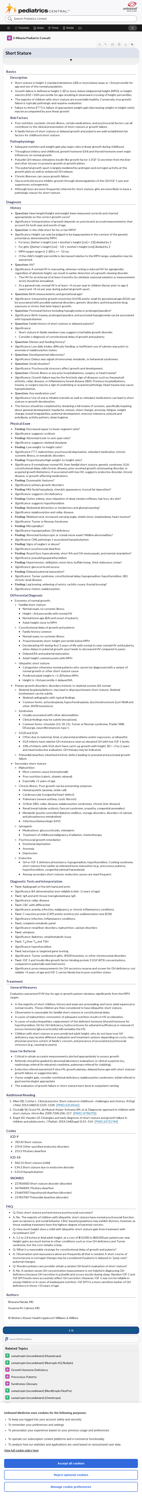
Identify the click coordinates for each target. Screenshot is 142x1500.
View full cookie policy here (21, 1450)
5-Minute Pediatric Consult (29, 38)
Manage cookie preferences (71, 1486)
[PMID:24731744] (106, 1121)
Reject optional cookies (71, 1475)
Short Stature (18, 53)
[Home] (8, 27)
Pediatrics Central (37, 8)
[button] (80, 27)
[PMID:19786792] (84, 1113)
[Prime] (53, 27)
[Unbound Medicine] (129, 6)
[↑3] (71, 1330)
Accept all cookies (71, 1463)
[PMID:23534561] (67, 1105)
